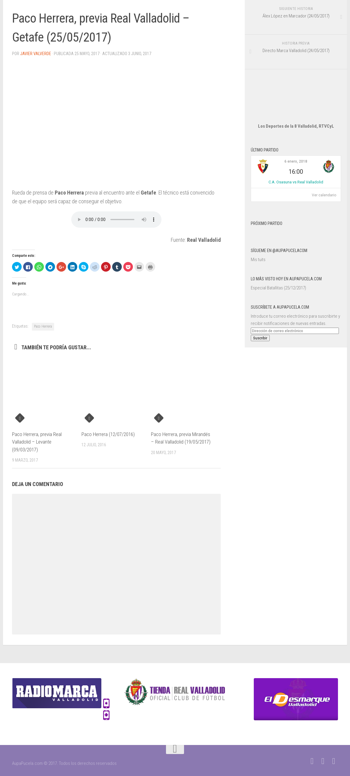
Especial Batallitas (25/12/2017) (278, 288)
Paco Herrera (43, 326)
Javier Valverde (35, 53)
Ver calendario (324, 195)
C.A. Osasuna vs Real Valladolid (296, 182)
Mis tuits (258, 259)
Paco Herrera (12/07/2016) (108, 434)
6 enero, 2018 (295, 161)
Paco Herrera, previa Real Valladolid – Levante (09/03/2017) (37, 442)
